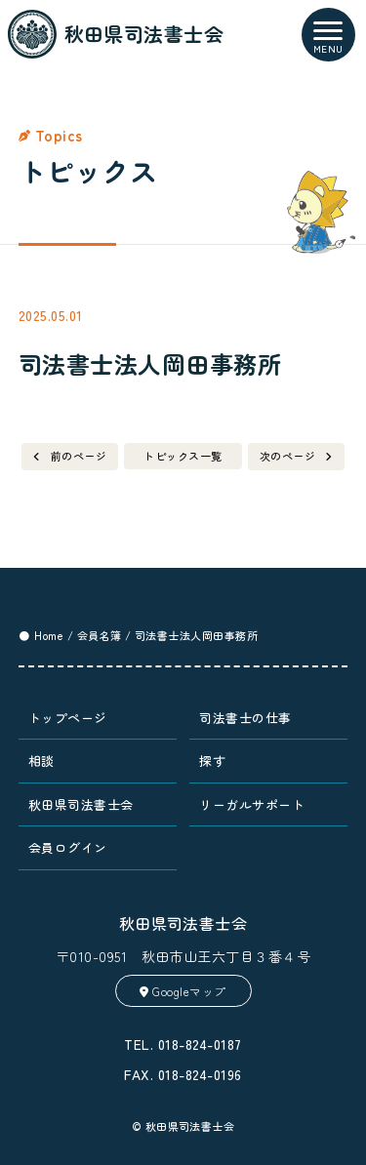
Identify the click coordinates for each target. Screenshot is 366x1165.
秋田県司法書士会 (81, 804)
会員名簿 (99, 635)
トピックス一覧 (182, 455)
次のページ (287, 455)
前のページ (78, 455)
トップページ (67, 717)
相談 (41, 760)
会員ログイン (67, 847)
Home (48, 635)
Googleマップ (182, 991)
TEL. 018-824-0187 (182, 1044)
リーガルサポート (252, 804)
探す (212, 760)
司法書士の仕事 (245, 717)
